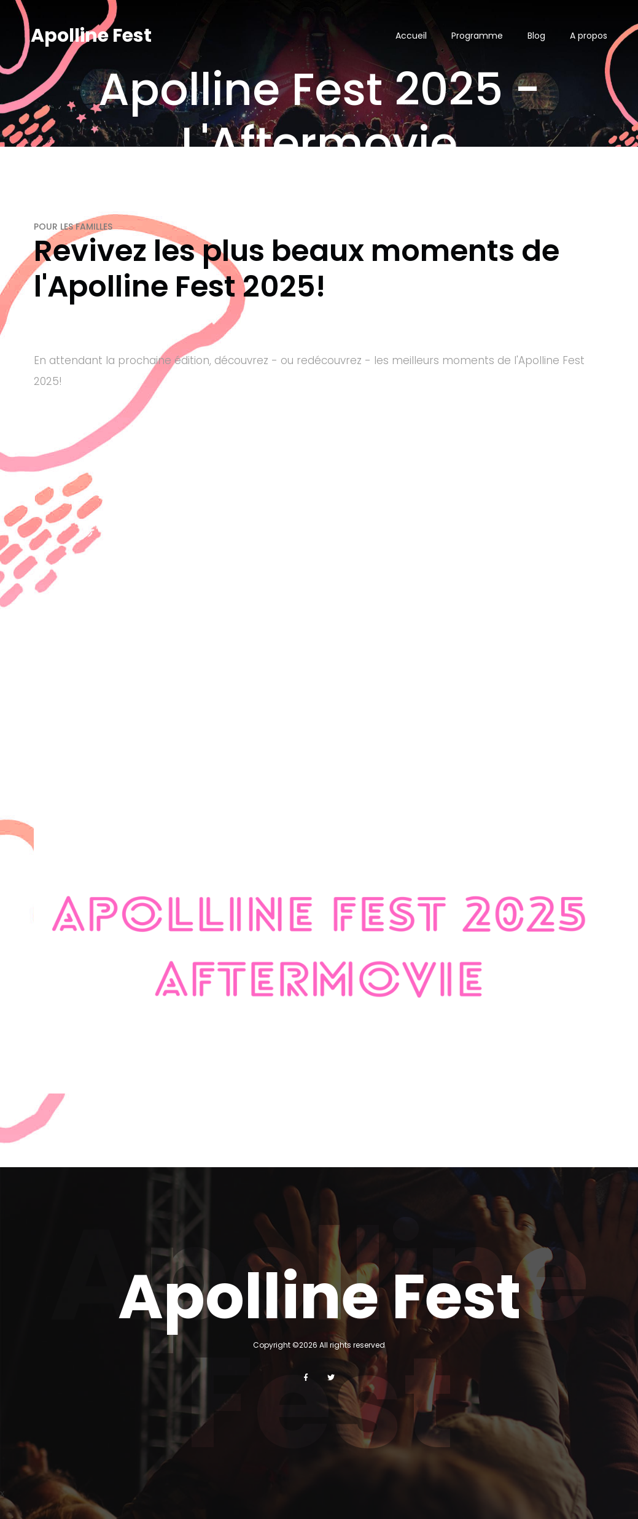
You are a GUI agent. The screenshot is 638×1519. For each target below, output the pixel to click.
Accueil (411, 35)
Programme (477, 35)
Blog (536, 35)
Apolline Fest (91, 36)
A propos (588, 35)
